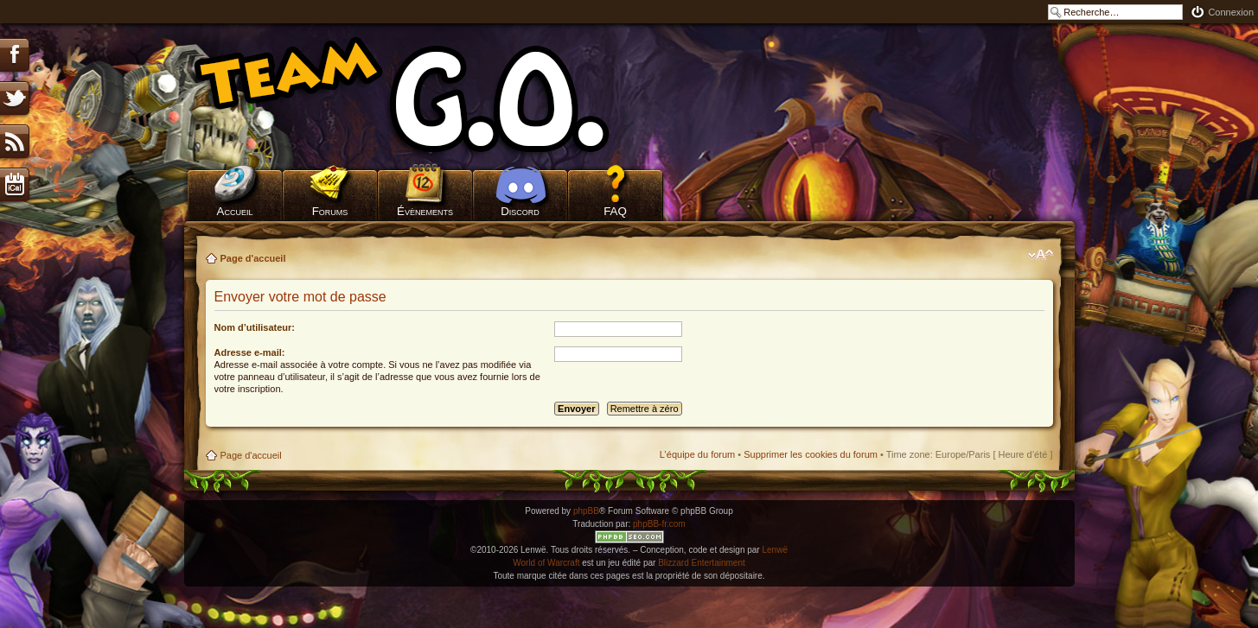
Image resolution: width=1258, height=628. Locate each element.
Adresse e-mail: (249, 352)
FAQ (615, 211)
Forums (330, 211)
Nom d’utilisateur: (255, 327)
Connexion (1231, 12)
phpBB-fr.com (659, 524)
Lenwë (774, 550)
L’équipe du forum (697, 454)
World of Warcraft (546, 563)
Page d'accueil (253, 258)
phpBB (586, 511)
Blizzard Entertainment (701, 563)
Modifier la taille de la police (1040, 255)
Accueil (235, 211)
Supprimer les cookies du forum (811, 454)
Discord (520, 211)
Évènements (425, 211)
